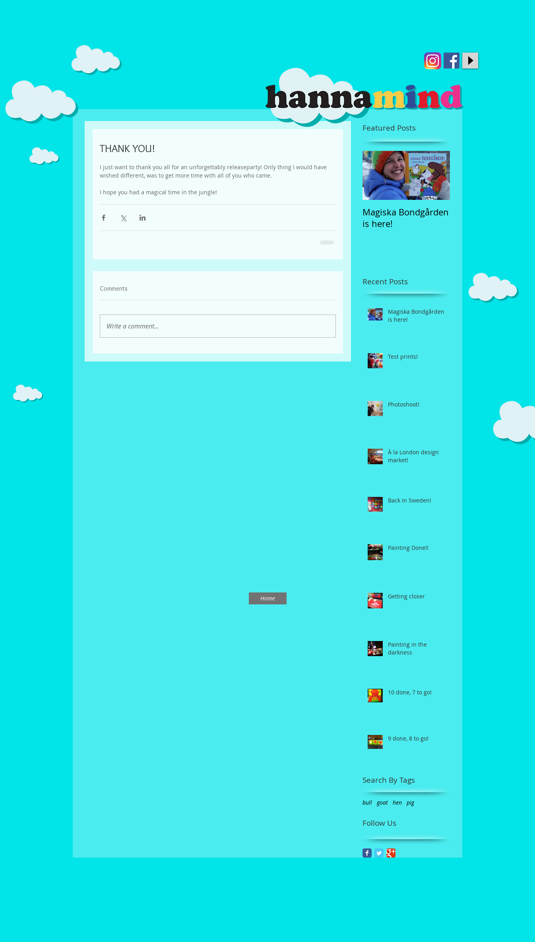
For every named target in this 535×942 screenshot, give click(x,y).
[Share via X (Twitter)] (123, 217)
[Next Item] (437, 175)
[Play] (470, 60)
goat (382, 802)
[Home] (268, 598)
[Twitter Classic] (379, 853)
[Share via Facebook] (103, 217)
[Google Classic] (390, 853)
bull (367, 802)
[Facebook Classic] (367, 853)
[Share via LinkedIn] (142, 217)
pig (410, 802)
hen (397, 802)
